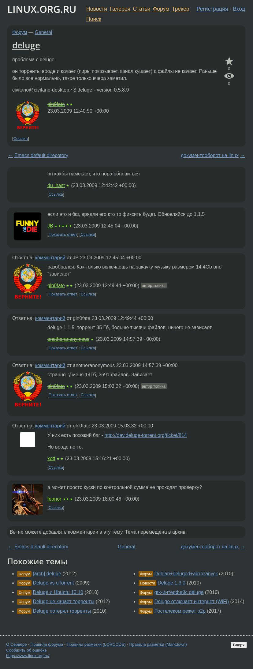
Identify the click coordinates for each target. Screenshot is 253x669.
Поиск (93, 19)
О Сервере (16, 644)
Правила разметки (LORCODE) (96, 644)
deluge (26, 45)
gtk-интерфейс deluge (179, 592)
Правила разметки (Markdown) (158, 644)
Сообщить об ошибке (26, 650)
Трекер (180, 9)
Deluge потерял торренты (62, 611)
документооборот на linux (210, 155)
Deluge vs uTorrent (53, 582)
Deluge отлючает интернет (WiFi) (191, 601)
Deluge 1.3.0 (171, 582)
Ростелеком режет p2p (180, 611)
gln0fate (56, 104)
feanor (54, 499)
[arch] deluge (47, 573)
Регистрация (212, 9)
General (43, 32)
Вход (239, 9)
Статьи (141, 9)
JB (50, 225)
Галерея (120, 9)
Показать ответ (63, 234)
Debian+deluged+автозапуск (186, 573)
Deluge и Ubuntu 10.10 (58, 592)
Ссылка (20, 138)
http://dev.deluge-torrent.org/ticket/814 (146, 435)
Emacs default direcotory (41, 155)
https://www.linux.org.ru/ (27, 655)
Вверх (238, 645)
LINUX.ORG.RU (41, 9)
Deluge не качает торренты (63, 601)
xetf (51, 458)
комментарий (50, 257)
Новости (96, 9)
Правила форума (47, 644)
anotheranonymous (68, 339)
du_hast (56, 185)
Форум (161, 9)
